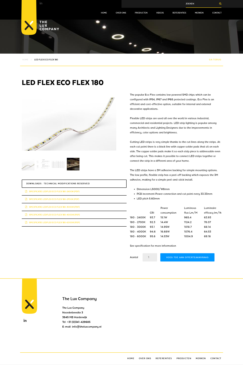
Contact (217, 13)
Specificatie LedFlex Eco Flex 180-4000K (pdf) (52, 215)
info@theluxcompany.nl (86, 326)
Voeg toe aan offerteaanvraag (187, 257)
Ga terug (215, 60)
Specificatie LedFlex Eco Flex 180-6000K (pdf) (52, 222)
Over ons (121, 13)
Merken (199, 13)
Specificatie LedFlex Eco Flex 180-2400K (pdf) (52, 191)
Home (104, 13)
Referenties (179, 13)
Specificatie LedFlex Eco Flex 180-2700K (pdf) (52, 199)
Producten (141, 13)
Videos (160, 13)
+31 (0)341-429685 (78, 322)
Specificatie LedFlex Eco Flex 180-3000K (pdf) (52, 207)
